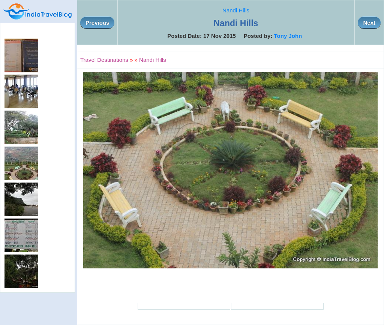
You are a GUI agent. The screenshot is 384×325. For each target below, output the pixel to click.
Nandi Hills (235, 10)
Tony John (288, 36)
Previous (97, 22)
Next (369, 22)
